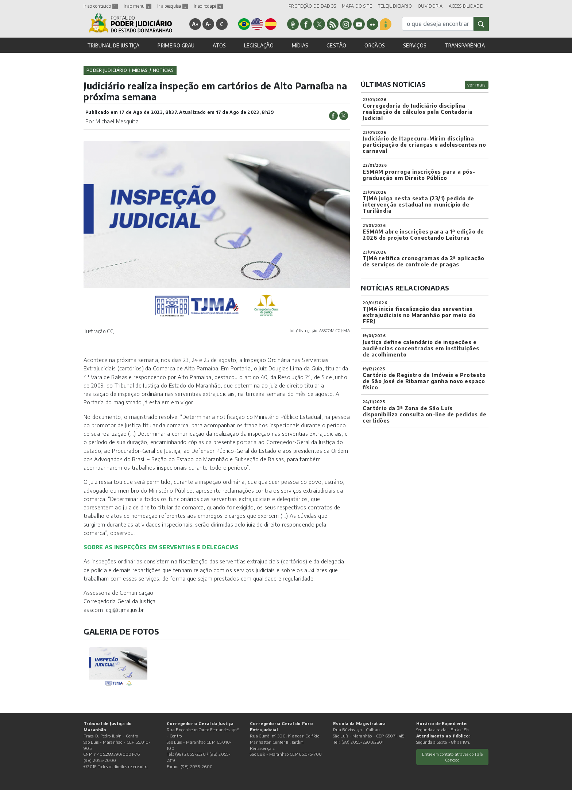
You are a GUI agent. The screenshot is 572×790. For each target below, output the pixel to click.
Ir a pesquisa (172, 6)
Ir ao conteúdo (101, 6)
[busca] (438, 24)
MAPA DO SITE (357, 6)
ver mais (476, 85)
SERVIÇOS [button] (414, 45)
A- (208, 24)
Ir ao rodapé (208, 6)
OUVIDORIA (430, 6)
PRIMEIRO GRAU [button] (176, 45)
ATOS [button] (219, 45)
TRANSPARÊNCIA (465, 45)
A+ (195, 24)
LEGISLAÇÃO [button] (259, 45)
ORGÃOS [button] (374, 45)
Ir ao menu (137, 6)
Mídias (140, 70)
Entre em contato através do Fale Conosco (452, 757)
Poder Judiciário (106, 70)
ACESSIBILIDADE (466, 6)
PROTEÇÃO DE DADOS (312, 6)
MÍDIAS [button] (300, 45)
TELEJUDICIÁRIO (395, 6)
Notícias (163, 70)
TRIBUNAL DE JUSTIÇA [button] (113, 45)
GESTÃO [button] (336, 45)
